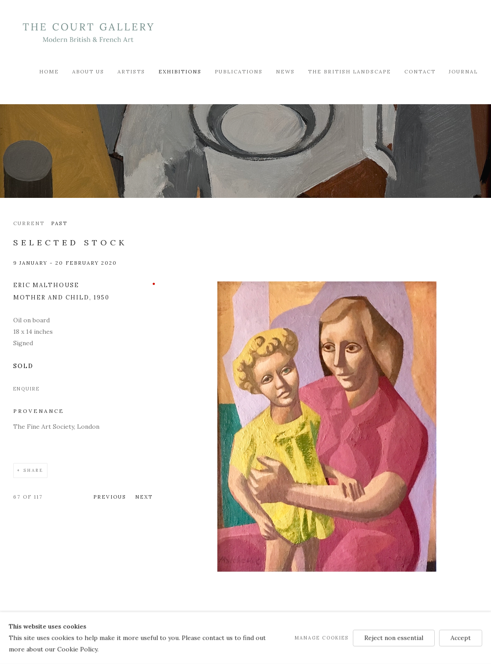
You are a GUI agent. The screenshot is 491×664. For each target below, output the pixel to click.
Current (28, 223)
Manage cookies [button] (321, 638)
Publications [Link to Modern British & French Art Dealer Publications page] (239, 71)
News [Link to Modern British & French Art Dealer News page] (285, 71)
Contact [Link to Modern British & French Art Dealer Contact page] (420, 71)
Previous (109, 496)
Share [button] (33, 470)
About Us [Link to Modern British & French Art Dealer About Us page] (88, 71)
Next (144, 496)
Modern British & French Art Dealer (88, 32)
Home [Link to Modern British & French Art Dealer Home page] (49, 71)
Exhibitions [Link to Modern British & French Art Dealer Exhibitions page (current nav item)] (180, 71)
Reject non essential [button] (393, 638)
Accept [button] (461, 638)
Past (59, 223)
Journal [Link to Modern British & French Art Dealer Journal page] (463, 71)
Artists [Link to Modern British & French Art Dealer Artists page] (131, 71)
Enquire (26, 389)
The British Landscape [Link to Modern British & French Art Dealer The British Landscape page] (349, 71)
